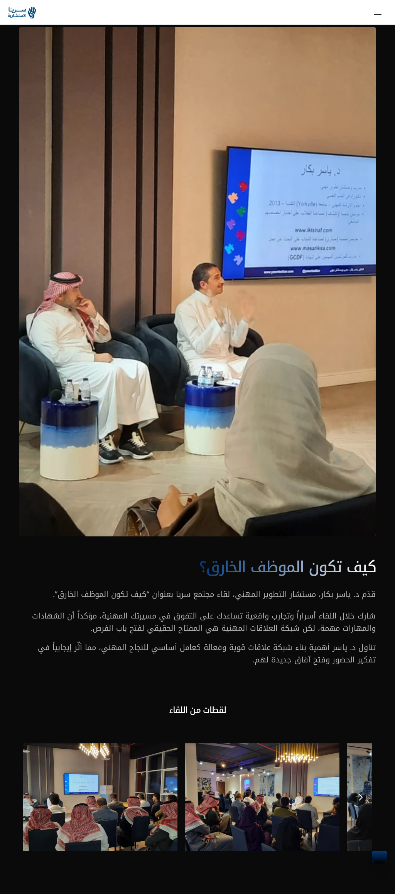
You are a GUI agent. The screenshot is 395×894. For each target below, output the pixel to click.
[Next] (360, 797)
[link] (23, 12)
